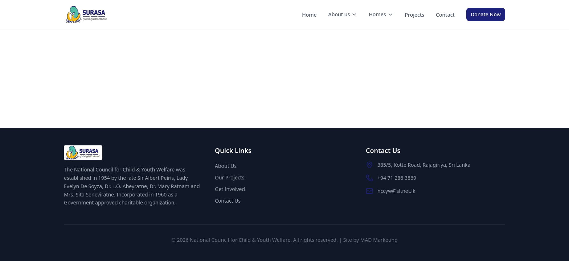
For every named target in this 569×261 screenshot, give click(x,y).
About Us (226, 165)
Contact (445, 14)
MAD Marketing (379, 239)
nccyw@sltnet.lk (396, 190)
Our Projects (229, 177)
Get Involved (230, 189)
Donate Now (486, 14)
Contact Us (228, 200)
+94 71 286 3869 (396, 177)
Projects (415, 14)
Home (309, 14)
